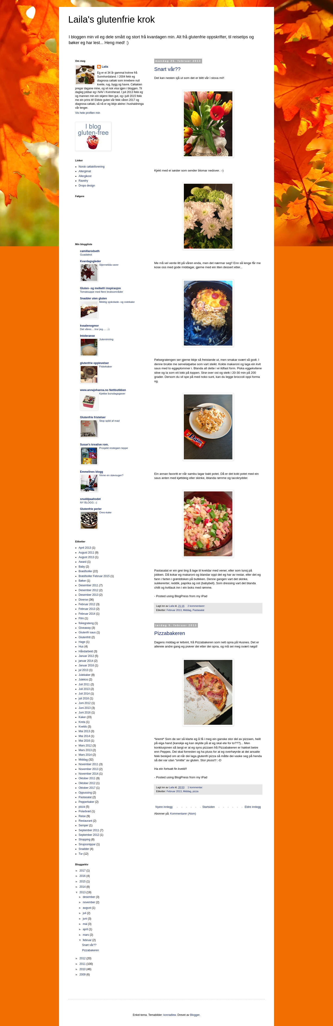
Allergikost (85, 176)
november (89, 902)
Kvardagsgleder (90, 261)
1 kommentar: (196, 787)
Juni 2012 (85, 703)
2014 (83, 886)
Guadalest (86, 254)
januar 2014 (86, 660)
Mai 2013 (84, 731)
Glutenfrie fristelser (93, 417)
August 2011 (86, 552)
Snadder (84, 849)
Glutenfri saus (87, 632)
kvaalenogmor (89, 325)
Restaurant (85, 820)
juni (85, 918)
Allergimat (85, 171)
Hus (81, 646)
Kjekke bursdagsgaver (112, 393)
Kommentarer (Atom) (183, 813)
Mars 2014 (85, 754)
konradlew (169, 1015)
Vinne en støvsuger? (111, 475)
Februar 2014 (87, 613)
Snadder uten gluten (93, 298)
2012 (83, 958)
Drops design (87, 185)
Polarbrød (85, 811)
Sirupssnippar (87, 844)
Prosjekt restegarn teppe (113, 448)
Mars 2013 (85, 750)
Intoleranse (87, 335)
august (87, 907)
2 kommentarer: (197, 606)
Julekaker (84, 675)
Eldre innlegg (253, 807)
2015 (83, 881)
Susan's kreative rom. (94, 444)
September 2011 (89, 830)
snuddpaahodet (90, 499)
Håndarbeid (86, 651)
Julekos (83, 679)
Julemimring (106, 339)
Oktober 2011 (87, 778)
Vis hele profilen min (87, 112)
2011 (83, 964)
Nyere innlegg (164, 807)
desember (89, 897)
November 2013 (88, 769)
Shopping (84, 839)
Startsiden (208, 807)
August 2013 (86, 557)
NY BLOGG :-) (88, 502)
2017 (83, 870)
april (86, 929)
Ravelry (83, 180)
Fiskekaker (105, 366)
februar (87, 940)
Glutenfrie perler (91, 509)
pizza (195, 791)
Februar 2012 (87, 604)
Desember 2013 (88, 594)
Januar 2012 (86, 656)
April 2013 (85, 547)
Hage (82, 642)
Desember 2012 (88, 590)
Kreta (82, 722)
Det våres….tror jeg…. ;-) (94, 329)
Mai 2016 (84, 740)
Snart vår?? (167, 69)
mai (85, 924)
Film (81, 618)
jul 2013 (83, 670)
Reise (82, 816)
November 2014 (88, 773)
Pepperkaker (86, 801)
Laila (105, 66)
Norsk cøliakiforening (92, 166)
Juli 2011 (84, 684)
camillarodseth (90, 251)
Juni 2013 (85, 708)
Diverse (83, 599)
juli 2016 (84, 698)
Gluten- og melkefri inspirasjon (100, 288)
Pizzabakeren (169, 633)
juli (85, 913)
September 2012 (89, 834)
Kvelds (83, 726)
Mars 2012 (85, 745)
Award (82, 561)
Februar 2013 (174, 610)
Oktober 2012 (87, 783)
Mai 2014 (84, 736)
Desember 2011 (88, 585)
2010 (83, 969)
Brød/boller (85, 571)
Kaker (82, 717)
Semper (83, 825)
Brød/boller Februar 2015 (94, 576)
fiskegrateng (86, 623)
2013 (83, 892)
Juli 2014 (84, 693)
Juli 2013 (84, 689)
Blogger (195, 1015)
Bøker (82, 580)
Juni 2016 (85, 712)
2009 (83, 974)
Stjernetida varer (109, 264)
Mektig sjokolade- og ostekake (117, 302)
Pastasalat (198, 610)
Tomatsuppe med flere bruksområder (101, 291)
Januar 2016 (86, 665)
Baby (82, 566)
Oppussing (85, 792)
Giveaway (85, 627)
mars (86, 934)
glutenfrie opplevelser (94, 363)
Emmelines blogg (91, 471)
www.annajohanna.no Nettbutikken (103, 390)
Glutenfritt (85, 637)
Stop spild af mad (109, 420)
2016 (83, 876)
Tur (81, 853)
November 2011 (88, 764)
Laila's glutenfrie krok (111, 19)
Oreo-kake (105, 512)
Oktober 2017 (87, 787)
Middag (187, 610)
